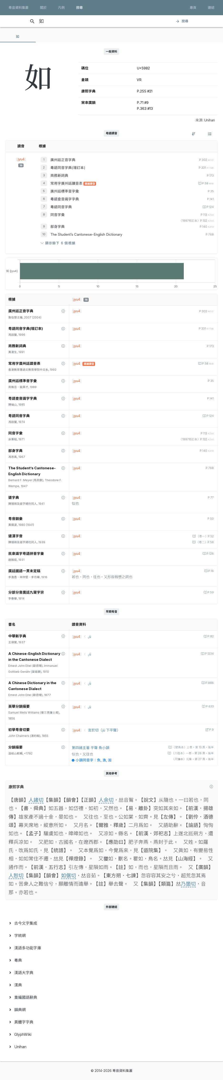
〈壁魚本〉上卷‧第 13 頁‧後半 (193, 747)
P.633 (209, 706)
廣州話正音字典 (62, 160)
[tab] (18, 36)
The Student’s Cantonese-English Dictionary (86, 234)
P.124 (210, 207)
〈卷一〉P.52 (205, 536)
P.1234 (209, 653)
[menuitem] (111, 923)
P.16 (211, 571)
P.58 (207, 183)
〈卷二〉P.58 (204, 542)
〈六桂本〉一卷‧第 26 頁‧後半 (192, 753)
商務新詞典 (59, 175)
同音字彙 (57, 215)
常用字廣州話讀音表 (66, 183)
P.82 (210, 636)
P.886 (209, 683)
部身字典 (57, 227)
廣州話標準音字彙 (64, 191)
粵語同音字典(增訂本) (67, 168)
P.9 (211, 729)
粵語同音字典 (61, 207)
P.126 (210, 553)
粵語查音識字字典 (64, 199)
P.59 (210, 592)
